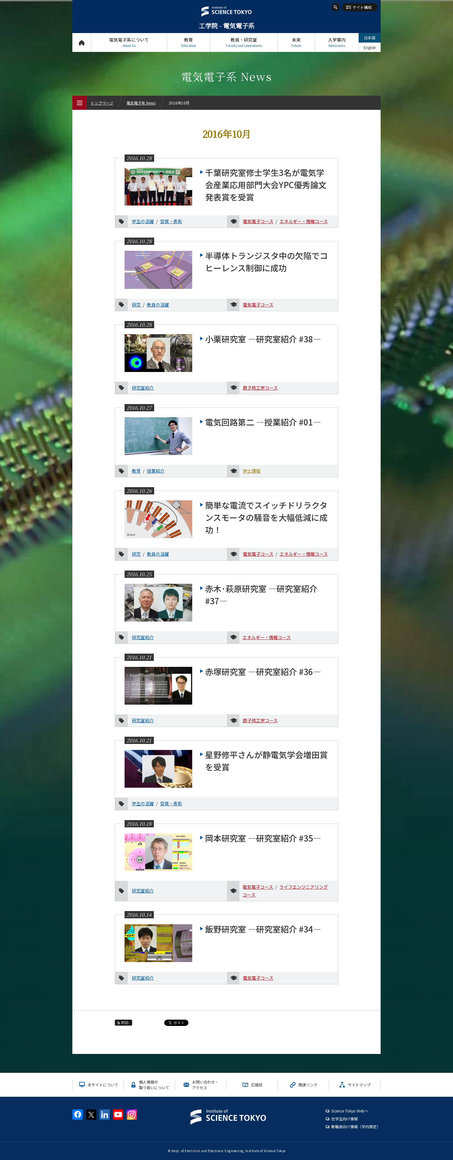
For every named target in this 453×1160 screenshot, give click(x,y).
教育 (188, 42)
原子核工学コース (260, 388)
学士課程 (251, 471)
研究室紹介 (143, 388)
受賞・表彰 (171, 221)
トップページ (81, 42)
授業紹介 (156, 471)
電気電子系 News (140, 102)
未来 (296, 42)
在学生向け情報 (344, 1118)
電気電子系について (129, 42)
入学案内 (337, 42)
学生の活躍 (143, 221)
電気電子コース (258, 221)
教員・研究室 (243, 42)
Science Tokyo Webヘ (349, 1110)
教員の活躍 (158, 304)
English (370, 47)
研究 (136, 304)
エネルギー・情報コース (304, 221)
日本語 (369, 37)
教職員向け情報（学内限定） (355, 1126)
